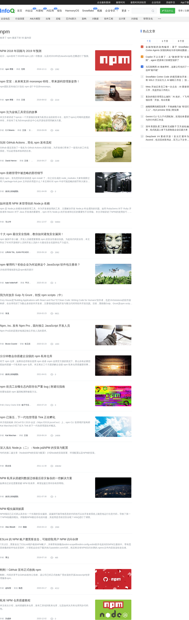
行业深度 (19, 20)
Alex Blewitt (10, 537)
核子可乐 (25, 413)
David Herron (11, 164)
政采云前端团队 (12, 195)
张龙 (7, 319)
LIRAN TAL (10, 257)
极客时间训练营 (138, 2)
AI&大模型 (35, 20)
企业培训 (156, 2)
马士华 (8, 226)
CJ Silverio (9, 133)
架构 (84, 20)
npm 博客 (9, 70)
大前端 (134, 20)
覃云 (7, 568)
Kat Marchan (10, 444)
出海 (48, 20)
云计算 (122, 20)
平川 (27, 288)
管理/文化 (148, 20)
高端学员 (170, 2)
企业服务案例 (103, 2)
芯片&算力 (71, 20)
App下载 (185, 2)
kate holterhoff (11, 288)
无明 (23, 70)
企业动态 (5, 20)
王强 (23, 102)
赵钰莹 (8, 599)
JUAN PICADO (22, 257)
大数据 (95, 20)
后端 (58, 20)
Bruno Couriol (11, 350)
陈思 (21, 599)
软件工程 (108, 20)
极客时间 (120, 2)
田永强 (8, 475)
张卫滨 (27, 350)
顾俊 (25, 537)
